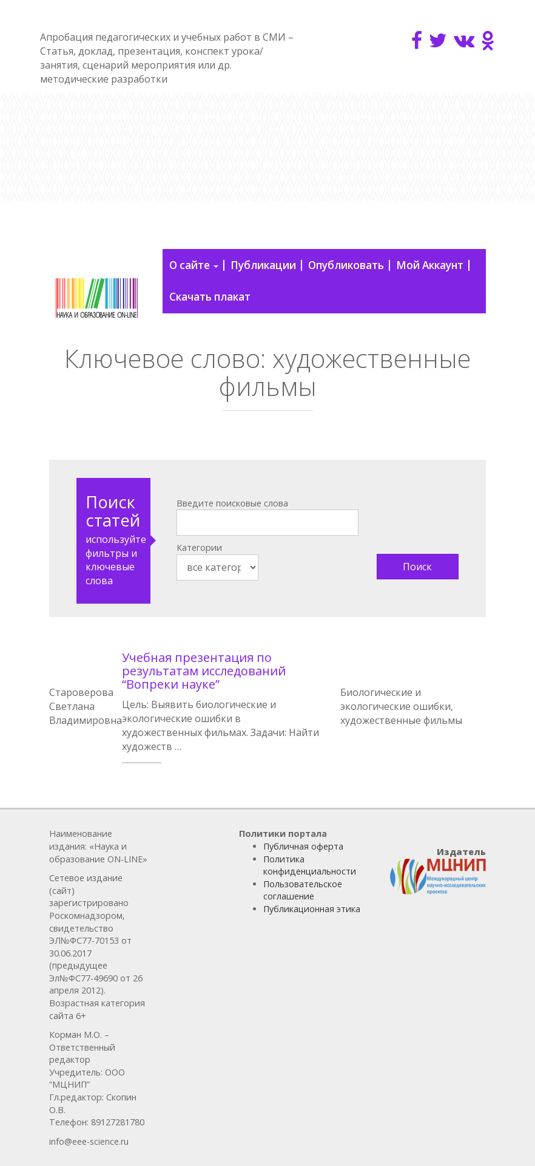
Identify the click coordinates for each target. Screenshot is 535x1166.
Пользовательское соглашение (302, 890)
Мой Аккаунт (429, 265)
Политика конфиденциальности (309, 865)
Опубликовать (346, 265)
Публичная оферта (303, 846)
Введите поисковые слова (232, 503)
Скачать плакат (210, 297)
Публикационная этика (311, 909)
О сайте (193, 265)
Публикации (263, 265)
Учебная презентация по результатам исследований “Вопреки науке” (204, 670)
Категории (199, 547)
